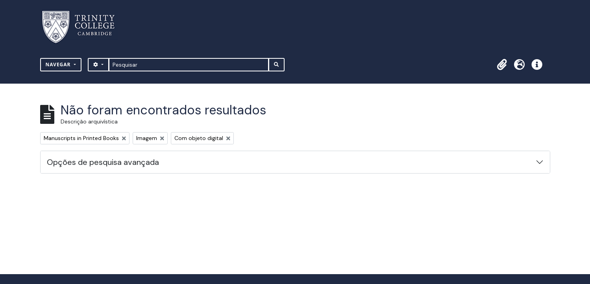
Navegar (59, 64)
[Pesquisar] (189, 64)
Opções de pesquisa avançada (103, 162)
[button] (502, 64)
